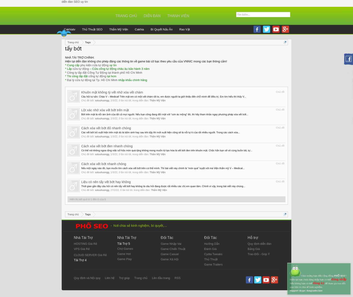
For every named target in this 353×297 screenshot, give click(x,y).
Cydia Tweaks (213, 254)
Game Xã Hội (170, 259)
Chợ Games (125, 248)
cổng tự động (97, 76)
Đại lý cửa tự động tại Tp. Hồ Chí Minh (92, 80)
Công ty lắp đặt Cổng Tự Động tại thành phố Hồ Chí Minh (104, 72)
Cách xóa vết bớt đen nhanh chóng (107, 146)
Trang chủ (126, 16)
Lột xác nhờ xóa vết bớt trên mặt (105, 110)
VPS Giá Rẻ (82, 249)
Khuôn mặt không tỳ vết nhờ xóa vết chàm (112, 92)
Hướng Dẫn (211, 243)
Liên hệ (109, 278)
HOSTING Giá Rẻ (85, 243)
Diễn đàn (152, 16)
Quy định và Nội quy (87, 278)
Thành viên (178, 16)
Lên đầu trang (161, 278)
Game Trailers (213, 264)
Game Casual (170, 254)
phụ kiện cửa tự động (94, 65)
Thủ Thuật (211, 259)
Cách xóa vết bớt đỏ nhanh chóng (106, 128)
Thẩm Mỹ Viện (158, 100)
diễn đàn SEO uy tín (75, 1)
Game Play (124, 259)
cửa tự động (81, 68)
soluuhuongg (102, 100)
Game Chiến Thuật (173, 249)
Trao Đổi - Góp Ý (259, 254)
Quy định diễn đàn (259, 243)
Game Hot (124, 254)
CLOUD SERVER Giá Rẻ (90, 255)
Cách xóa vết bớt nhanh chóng (103, 164)
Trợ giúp (124, 278)
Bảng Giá (254, 249)
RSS (177, 278)
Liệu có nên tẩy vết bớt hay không (106, 182)
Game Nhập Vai (171, 243)
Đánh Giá (210, 249)
